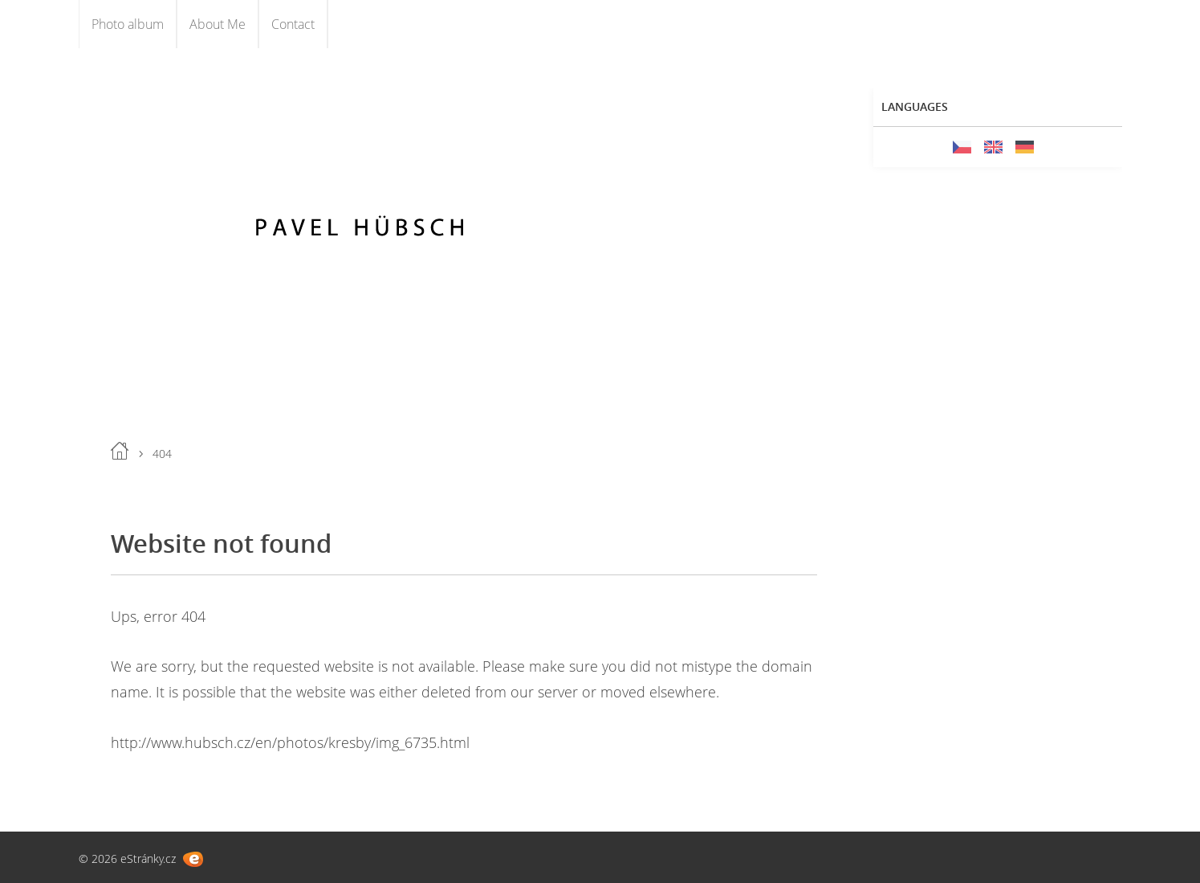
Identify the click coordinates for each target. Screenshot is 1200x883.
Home (119, 450)
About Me (217, 24)
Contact (293, 24)
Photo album (128, 24)
